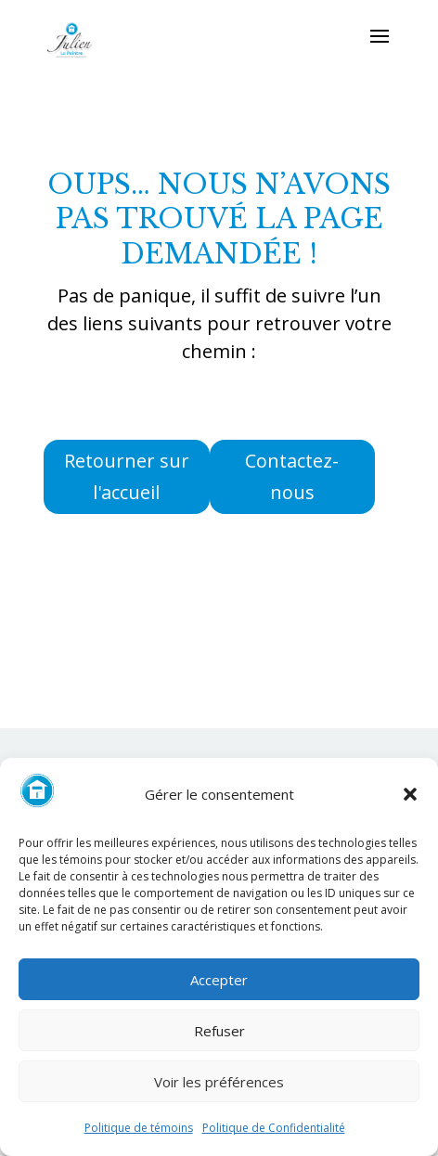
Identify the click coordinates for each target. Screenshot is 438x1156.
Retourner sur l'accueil (126, 476)
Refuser (219, 1030)
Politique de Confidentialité (273, 1128)
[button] (410, 794)
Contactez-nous (292, 476)
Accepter (219, 979)
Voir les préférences (219, 1082)
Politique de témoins (138, 1128)
